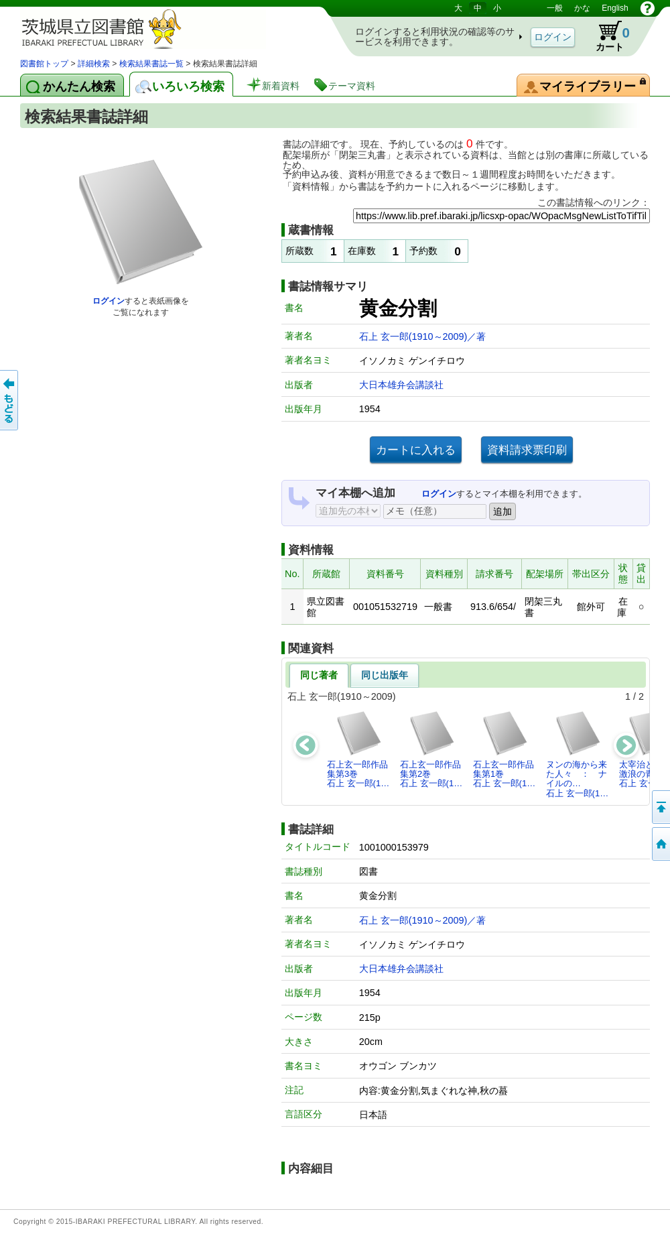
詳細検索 (94, 63)
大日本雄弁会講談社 (401, 384)
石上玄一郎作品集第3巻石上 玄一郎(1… (358, 749)
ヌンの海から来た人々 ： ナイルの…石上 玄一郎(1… (577, 754)
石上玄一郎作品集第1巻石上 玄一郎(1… (504, 749)
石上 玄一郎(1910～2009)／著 (422, 336)
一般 (555, 8)
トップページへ (660, 844)
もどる (10, 400)
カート (606, 36)
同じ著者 (319, 675)
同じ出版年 (384, 675)
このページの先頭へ (660, 807)
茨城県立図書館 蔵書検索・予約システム (161, 28)
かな (582, 8)
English (615, 8)
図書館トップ (44, 63)
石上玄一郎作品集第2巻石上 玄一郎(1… (431, 749)
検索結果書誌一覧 (151, 63)
